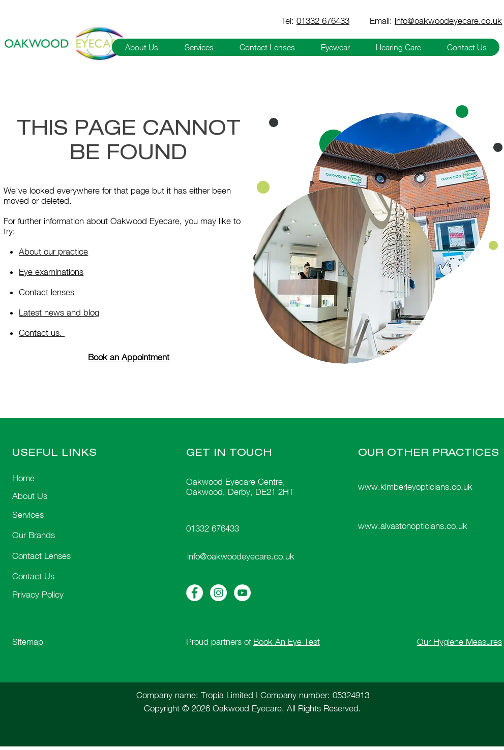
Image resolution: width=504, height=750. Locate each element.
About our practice (53, 251)
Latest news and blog (59, 312)
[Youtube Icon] (242, 592)
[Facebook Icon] (194, 592)
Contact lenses (46, 292)
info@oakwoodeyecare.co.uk (448, 21)
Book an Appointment (128, 357)
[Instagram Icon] (218, 592)
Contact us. (42, 333)
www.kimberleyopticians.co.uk (415, 487)
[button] (141, 47)
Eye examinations (51, 272)
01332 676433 (323, 21)
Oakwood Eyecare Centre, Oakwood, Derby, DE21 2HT (239, 487)
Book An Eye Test (286, 642)
